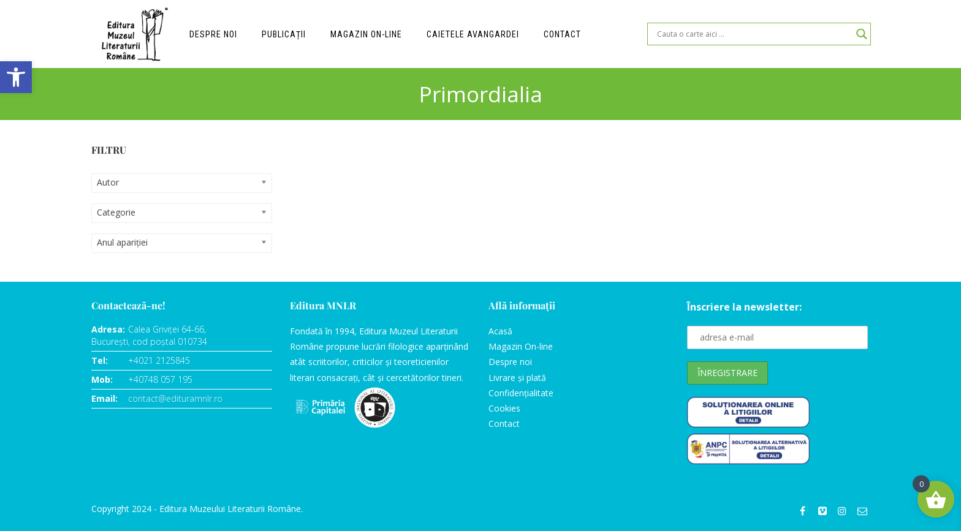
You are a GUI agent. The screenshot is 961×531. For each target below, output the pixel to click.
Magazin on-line (366, 34)
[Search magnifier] (861, 34)
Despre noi (213, 34)
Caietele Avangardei (473, 34)
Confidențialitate (520, 393)
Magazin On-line (520, 346)
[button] (16, 77)
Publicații (284, 34)
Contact (562, 34)
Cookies (504, 408)
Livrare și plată (517, 377)
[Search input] (753, 34)
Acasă (500, 331)
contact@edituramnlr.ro (175, 398)
